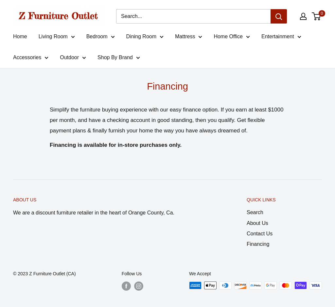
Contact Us (260, 233)
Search (255, 212)
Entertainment (281, 38)
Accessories (30, 58)
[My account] (303, 16)
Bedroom (100, 38)
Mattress (188, 38)
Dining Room (145, 38)
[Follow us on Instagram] (138, 286)
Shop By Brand (118, 58)
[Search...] (193, 16)
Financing (258, 244)
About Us (257, 223)
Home (20, 36)
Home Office (232, 38)
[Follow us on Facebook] (126, 286)
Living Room (57, 38)
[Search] (279, 16)
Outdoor (73, 58)
